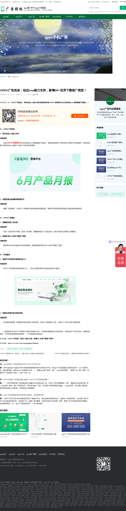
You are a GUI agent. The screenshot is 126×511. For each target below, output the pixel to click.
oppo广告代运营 (43, 484)
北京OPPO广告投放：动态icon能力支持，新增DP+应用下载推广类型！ (77, 486)
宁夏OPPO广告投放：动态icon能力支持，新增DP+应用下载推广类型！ (35, 499)
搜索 (123, 8)
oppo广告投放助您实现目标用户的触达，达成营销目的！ (24, 395)
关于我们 (69, 16)
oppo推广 (6, 16)
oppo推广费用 (44, 16)
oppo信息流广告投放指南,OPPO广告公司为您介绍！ (22, 364)
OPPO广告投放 (12, 349)
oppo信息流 (56, 16)
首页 (9, 76)
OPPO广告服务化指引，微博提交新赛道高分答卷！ (72, 353)
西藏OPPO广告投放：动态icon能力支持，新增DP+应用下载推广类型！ (74, 505)
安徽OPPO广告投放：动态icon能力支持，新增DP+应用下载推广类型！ (31, 486)
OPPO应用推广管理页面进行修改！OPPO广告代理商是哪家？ (26, 379)
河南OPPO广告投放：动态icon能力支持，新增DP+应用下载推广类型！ (41, 493)
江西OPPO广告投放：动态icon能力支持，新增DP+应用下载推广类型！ (100, 495)
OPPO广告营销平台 (25, 349)
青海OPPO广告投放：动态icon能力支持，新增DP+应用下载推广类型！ (81, 499)
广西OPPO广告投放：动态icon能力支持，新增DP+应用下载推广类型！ (58, 490)
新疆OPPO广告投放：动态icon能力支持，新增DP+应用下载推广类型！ (28, 505)
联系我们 (82, 16)
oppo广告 (31, 16)
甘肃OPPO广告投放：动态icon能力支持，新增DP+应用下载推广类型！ (91, 488)
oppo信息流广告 (11, 484)
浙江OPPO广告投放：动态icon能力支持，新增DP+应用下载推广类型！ (41, 507)
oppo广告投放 (32, 484)
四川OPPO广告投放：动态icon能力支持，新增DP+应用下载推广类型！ (61, 503)
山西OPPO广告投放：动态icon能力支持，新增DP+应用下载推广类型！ (94, 501)
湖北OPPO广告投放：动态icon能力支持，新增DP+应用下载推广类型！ (87, 493)
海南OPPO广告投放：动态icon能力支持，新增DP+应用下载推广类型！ (26, 492)
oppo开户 (19, 16)
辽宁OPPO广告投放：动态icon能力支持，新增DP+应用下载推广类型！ (66, 497)
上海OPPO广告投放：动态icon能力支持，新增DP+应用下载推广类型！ (48, 501)
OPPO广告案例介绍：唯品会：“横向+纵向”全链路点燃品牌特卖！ (23, 353)
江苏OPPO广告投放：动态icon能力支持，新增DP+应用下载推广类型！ (53, 495)
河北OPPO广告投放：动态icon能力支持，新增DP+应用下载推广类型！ (72, 492)
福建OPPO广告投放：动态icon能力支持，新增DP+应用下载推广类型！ (45, 488)
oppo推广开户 (22, 484)
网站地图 (123, 2)
